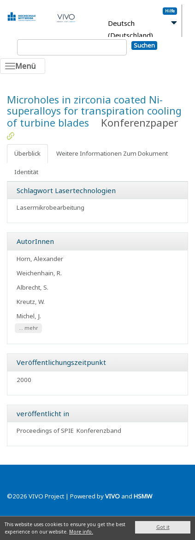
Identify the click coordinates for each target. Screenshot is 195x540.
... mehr (28, 328)
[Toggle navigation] (22, 66)
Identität (26, 172)
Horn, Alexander (40, 259)
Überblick (27, 153)
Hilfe (170, 11)
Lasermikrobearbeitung (50, 207)
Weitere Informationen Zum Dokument (112, 153)
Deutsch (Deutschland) (130, 29)
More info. (81, 531)
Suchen (144, 45)
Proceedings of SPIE (45, 430)
